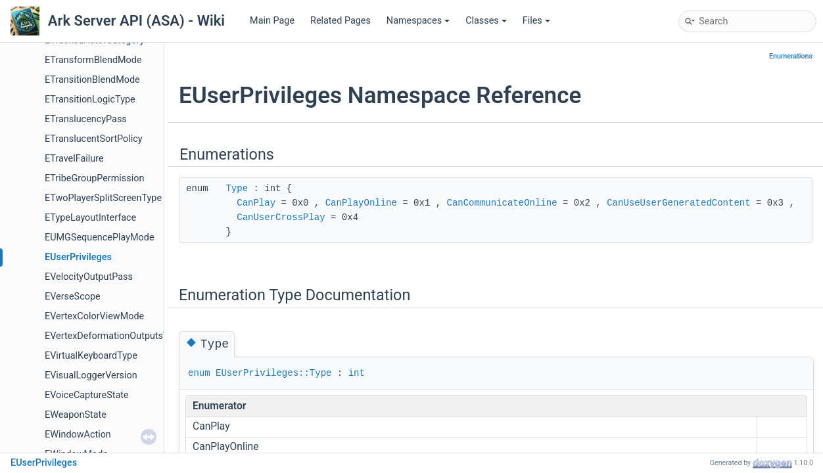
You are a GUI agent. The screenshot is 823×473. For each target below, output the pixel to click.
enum (199, 373)
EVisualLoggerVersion (91, 375)
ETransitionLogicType (90, 99)
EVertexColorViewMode (94, 316)
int (356, 373)
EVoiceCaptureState (87, 395)
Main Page (272, 20)
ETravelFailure (74, 158)
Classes (486, 20)
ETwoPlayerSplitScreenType (103, 198)
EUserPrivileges (78, 257)
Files (536, 20)
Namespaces (418, 20)
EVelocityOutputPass (89, 276)
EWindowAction (78, 434)
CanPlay (256, 203)
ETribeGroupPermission (94, 178)
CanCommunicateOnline (502, 203)
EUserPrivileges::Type (273, 373)
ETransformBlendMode (93, 60)
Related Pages (340, 20)
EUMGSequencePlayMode (99, 237)
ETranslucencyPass (86, 119)
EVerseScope (73, 296)
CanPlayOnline (361, 203)
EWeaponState (75, 414)
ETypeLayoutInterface (90, 217)
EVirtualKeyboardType (91, 355)
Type (236, 188)
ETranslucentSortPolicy (94, 139)
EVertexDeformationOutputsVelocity (121, 336)
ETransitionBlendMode (92, 79)
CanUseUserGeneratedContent (678, 203)
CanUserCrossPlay (281, 217)
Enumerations (790, 56)
